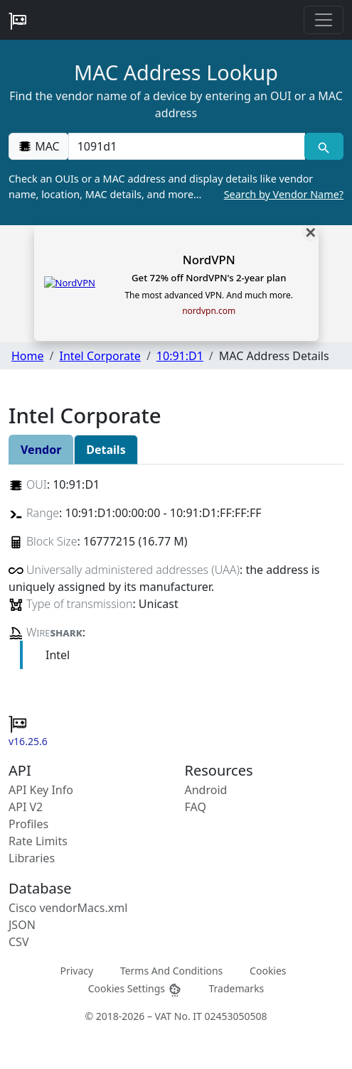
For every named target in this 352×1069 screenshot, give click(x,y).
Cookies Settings (135, 989)
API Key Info (41, 790)
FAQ (195, 807)
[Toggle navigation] (323, 20)
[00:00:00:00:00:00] (186, 146)
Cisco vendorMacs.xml (68, 908)
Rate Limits (38, 841)
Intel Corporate (99, 356)
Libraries (32, 858)
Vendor (41, 449)
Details (105, 449)
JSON (22, 925)
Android (206, 790)
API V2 (26, 807)
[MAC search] (323, 146)
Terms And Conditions (171, 970)
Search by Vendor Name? (283, 194)
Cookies (268, 970)
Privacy (76, 970)
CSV (19, 942)
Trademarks (236, 988)
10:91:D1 (179, 356)
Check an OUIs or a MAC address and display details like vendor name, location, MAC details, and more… (176, 187)
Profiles (28, 824)
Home (27, 356)
